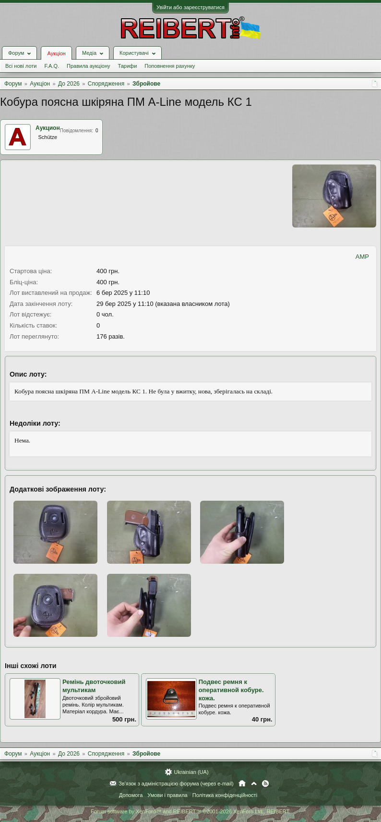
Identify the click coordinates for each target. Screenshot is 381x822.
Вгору (253, 783)
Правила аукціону (88, 66)
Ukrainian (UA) (191, 772)
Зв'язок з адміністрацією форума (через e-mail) (176, 783)
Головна (242, 783)
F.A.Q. (51, 66)
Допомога (131, 795)
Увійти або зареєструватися (190, 7)
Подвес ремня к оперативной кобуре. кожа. (231, 689)
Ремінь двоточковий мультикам (93, 686)
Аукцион (48, 128)
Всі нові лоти (20, 66)
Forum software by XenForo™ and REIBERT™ (190, 811)
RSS (265, 783)
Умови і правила (167, 795)
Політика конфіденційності (224, 795)
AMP (362, 256)
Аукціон (56, 53)
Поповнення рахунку (169, 66)
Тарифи (127, 66)
